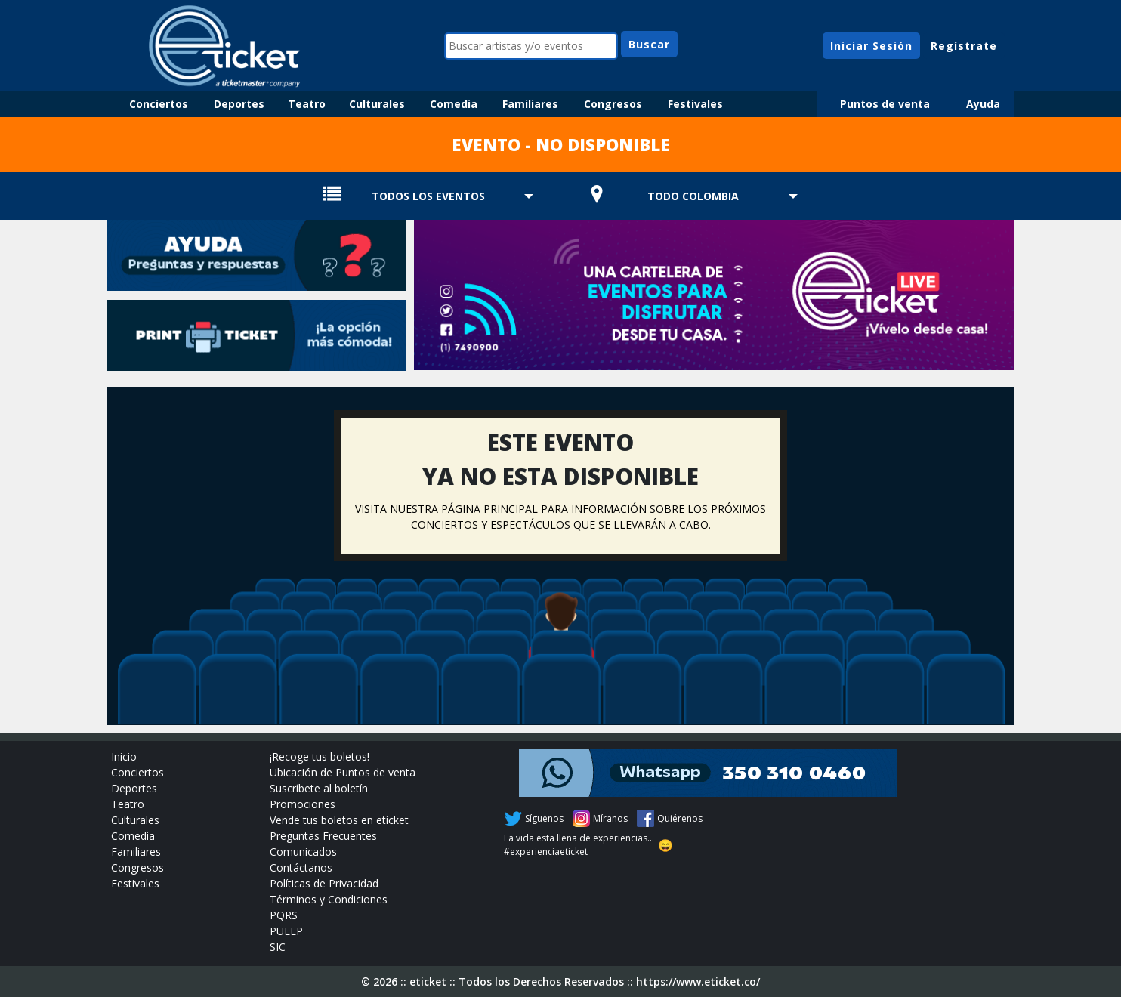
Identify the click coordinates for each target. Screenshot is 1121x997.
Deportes (239, 104)
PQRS (284, 915)
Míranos (610, 818)
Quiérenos (680, 818)
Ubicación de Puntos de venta (342, 772)
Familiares (530, 104)
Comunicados (303, 851)
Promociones (302, 804)
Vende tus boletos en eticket (339, 820)
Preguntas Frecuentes (323, 836)
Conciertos (158, 104)
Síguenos (544, 818)
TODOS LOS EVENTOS (428, 196)
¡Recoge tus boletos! (319, 756)
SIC (278, 947)
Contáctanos (301, 867)
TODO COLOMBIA (693, 196)
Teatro (307, 104)
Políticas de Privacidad (324, 883)
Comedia (453, 104)
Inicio (124, 756)
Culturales (377, 104)
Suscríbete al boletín (319, 788)
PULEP (286, 931)
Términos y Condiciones (329, 899)
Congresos (613, 104)
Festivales (695, 104)
